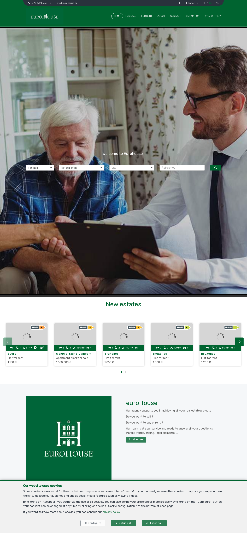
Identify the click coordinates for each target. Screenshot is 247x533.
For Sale (131, 16)
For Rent (146, 16)
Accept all (156, 523)
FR (204, 3)
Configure (94, 523)
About (161, 16)
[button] (132, 167)
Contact (175, 16)
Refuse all (125, 523)
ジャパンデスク (212, 16)
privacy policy (111, 512)
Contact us (136, 439)
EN (210, 3)
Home (117, 16)
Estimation (192, 16)
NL (217, 3)
